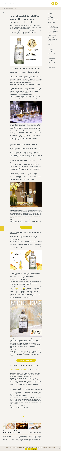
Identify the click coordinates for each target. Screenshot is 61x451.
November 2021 (52, 62)
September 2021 (52, 67)
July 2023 (51, 49)
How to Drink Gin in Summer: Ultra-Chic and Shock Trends (52, 39)
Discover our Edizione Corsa (26, 360)
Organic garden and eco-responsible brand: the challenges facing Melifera (53, 28)
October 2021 (51, 65)
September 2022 (52, 53)
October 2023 (51, 47)
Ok (26, 449)
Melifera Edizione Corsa (19, 288)
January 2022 (51, 60)
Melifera (17, 371)
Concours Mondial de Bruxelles (18, 369)
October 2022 (51, 51)
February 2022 (52, 58)
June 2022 (51, 56)
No (28, 449)
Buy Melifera (26, 227)
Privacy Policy (33, 449)
